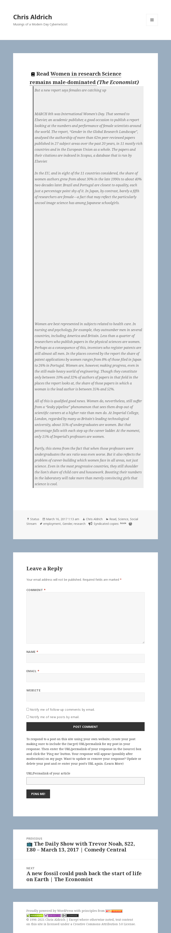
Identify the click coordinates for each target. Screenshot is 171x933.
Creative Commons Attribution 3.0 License (104, 924)
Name (32, 652)
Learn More (113, 764)
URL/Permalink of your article (48, 773)
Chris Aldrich (32, 17)
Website (33, 690)
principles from (102, 911)
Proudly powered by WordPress (50, 911)
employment (52, 524)
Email (32, 671)
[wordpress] (129, 523)
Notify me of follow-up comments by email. (62, 710)
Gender (67, 524)
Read (112, 519)
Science (123, 519)
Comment (36, 590)
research (80, 524)
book (123, 523)
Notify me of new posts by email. (55, 717)
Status (34, 519)
